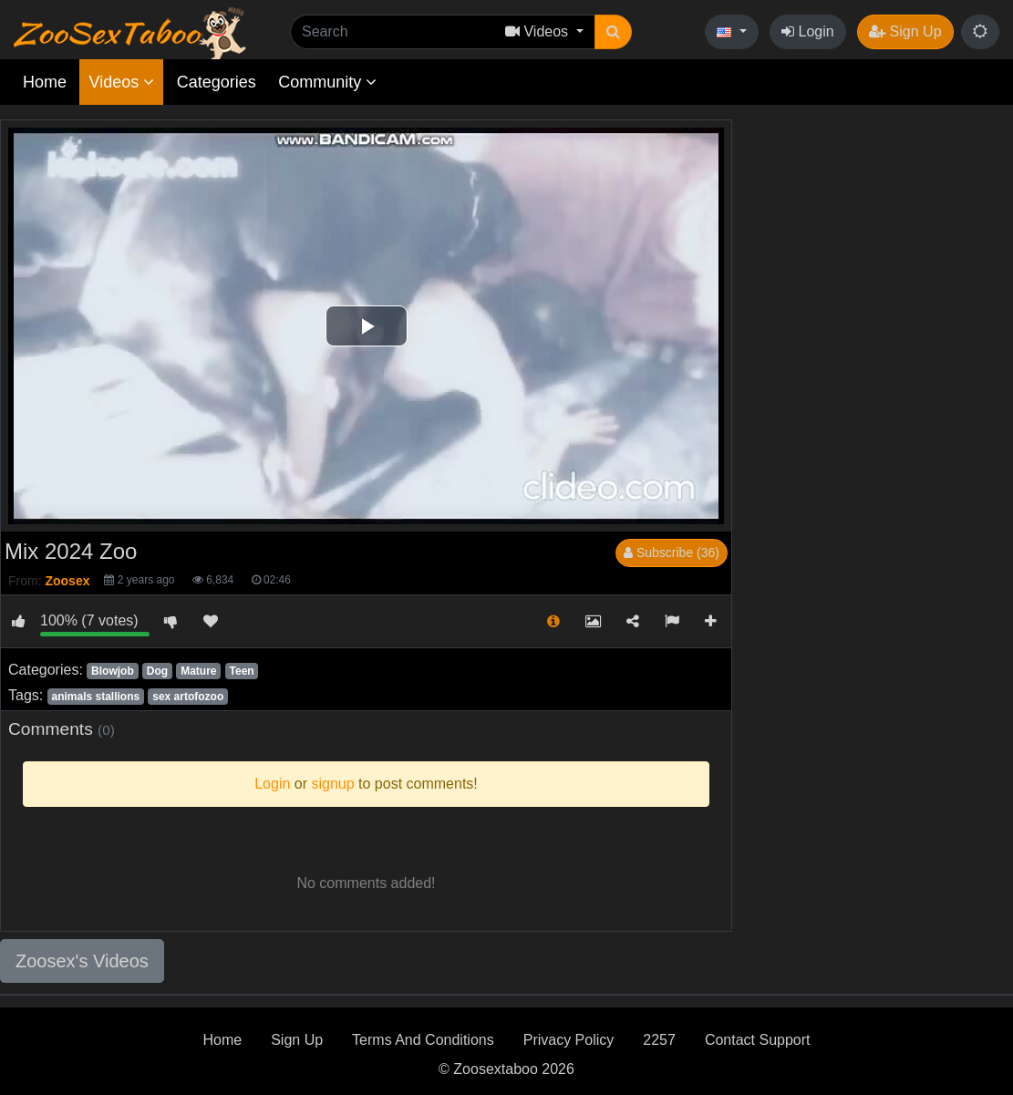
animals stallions (95, 696)
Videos (121, 82)
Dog (157, 671)
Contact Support (758, 1040)
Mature (198, 671)
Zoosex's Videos (82, 961)
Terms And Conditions (423, 1040)
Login (807, 31)
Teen (242, 671)
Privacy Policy (569, 1040)
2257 (659, 1040)
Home (45, 82)
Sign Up (905, 31)
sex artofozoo (187, 696)
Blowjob (112, 671)
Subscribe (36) (671, 552)
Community (327, 82)
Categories (216, 82)
